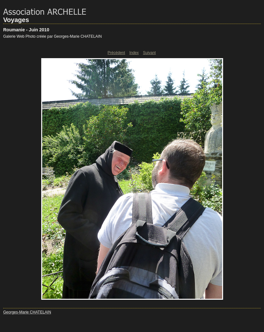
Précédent (116, 52)
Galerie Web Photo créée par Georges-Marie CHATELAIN (52, 36)
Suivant (149, 52)
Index (134, 52)
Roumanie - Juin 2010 (26, 29)
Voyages (16, 19)
